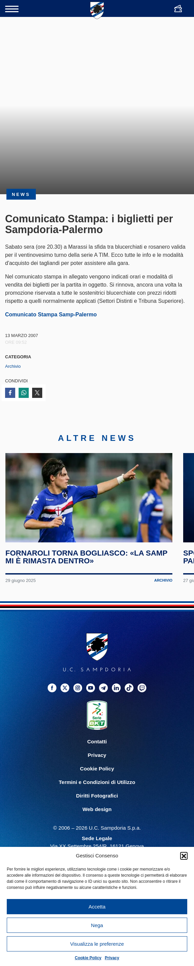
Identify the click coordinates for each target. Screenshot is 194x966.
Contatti (97, 741)
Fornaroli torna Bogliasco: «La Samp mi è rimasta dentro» (86, 557)
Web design (97, 809)
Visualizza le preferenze (97, 944)
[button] (183, 855)
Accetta (97, 906)
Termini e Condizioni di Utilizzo (97, 782)
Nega (97, 925)
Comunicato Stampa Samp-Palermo (51, 314)
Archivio (13, 366)
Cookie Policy (88, 958)
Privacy (112, 958)
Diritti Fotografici (97, 796)
